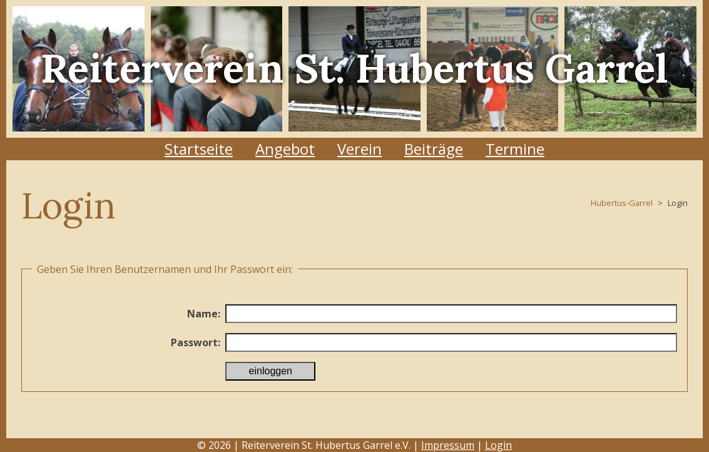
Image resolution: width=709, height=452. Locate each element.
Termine (515, 148)
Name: (203, 314)
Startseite (199, 148)
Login (498, 445)
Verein (359, 148)
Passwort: (195, 342)
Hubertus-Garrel (622, 202)
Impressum (447, 445)
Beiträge (433, 148)
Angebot (285, 148)
